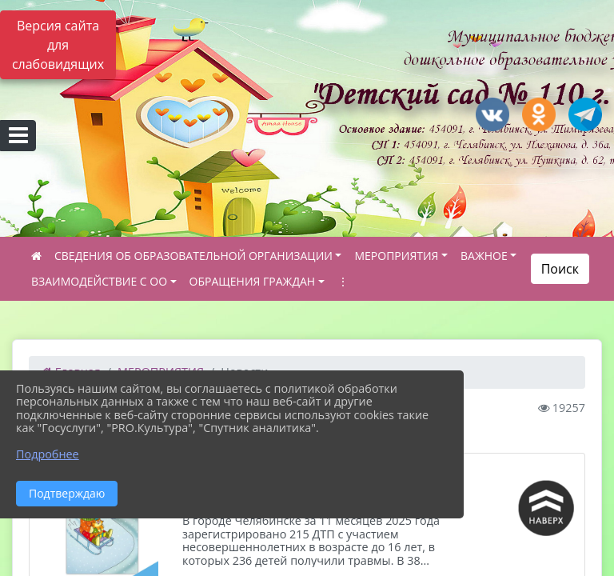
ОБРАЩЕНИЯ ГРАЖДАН (252, 281)
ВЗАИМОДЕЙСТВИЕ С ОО (99, 281)
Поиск (560, 269)
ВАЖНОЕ (484, 255)
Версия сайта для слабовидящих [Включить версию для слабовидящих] (58, 45)
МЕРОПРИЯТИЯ (396, 255)
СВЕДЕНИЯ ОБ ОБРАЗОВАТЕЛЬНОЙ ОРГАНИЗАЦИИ (193, 255)
